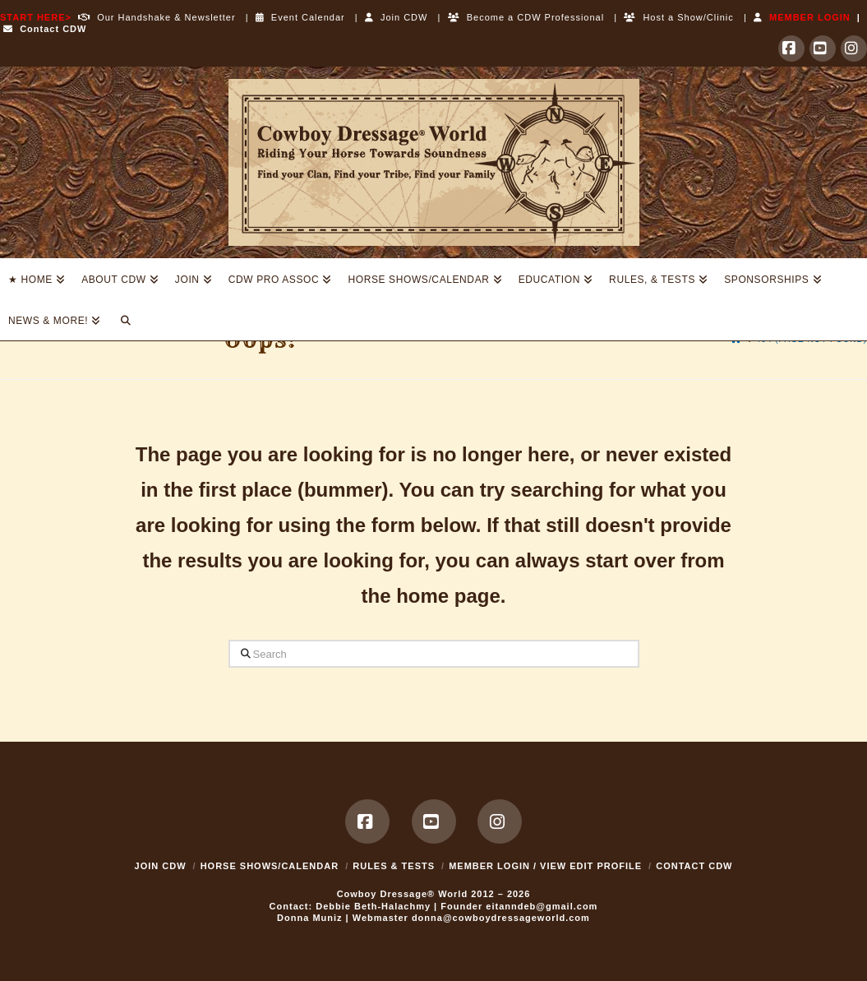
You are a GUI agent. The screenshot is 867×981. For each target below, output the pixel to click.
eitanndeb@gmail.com (541, 906)
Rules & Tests (394, 866)
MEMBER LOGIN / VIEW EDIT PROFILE (545, 866)
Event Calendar (300, 17)
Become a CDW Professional (526, 17)
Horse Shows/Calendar (270, 866)
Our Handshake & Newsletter (153, 17)
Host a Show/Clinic (678, 17)
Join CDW (396, 17)
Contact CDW (44, 29)
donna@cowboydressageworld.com (501, 918)
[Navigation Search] (124, 319)
